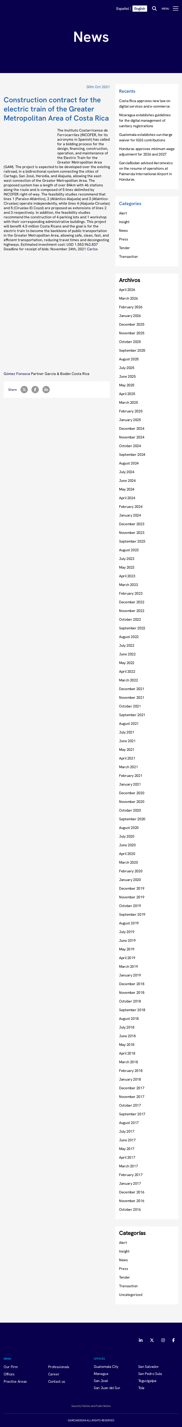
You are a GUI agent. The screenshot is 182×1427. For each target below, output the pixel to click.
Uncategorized (130, 1294)
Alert (123, 213)
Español (122, 8)
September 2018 (132, 1010)
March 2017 (128, 1166)
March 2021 (128, 767)
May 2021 (126, 749)
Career (54, 1374)
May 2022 (126, 662)
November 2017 (131, 1096)
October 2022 (130, 619)
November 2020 (131, 801)
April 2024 (127, 498)
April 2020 (127, 853)
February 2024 (130, 506)
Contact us (56, 1381)
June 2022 (127, 654)
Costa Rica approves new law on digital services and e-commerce (144, 103)
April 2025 (127, 393)
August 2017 (129, 1122)
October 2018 (130, 1001)
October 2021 (130, 706)
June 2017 (127, 1140)
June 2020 (127, 845)
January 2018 (130, 1079)
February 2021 (130, 775)
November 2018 (131, 992)
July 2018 (126, 1027)
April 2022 (127, 671)
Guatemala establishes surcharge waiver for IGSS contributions (145, 137)
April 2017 (127, 1157)
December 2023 (131, 524)
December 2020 (131, 793)
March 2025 (128, 402)
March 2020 (128, 862)
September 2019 (132, 914)
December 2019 (131, 888)
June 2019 (127, 940)
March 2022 (128, 680)
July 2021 (126, 732)
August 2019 (129, 923)
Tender (124, 247)
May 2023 (126, 567)
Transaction (128, 256)
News (123, 230)
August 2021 (129, 723)
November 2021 (131, 697)
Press (123, 239)
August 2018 (129, 1018)
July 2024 (126, 472)
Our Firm (11, 1366)
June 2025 (127, 376)
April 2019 (127, 957)
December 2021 (131, 688)
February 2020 (130, 871)
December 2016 (131, 1192)
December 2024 (131, 428)
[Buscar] (154, 8)
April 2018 (127, 1053)
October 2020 (130, 810)
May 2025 (126, 385)
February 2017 (130, 1174)
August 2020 (129, 827)
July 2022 (126, 645)
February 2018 (130, 1070)
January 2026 (130, 315)
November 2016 (131, 1200)
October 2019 (130, 905)
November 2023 (131, 532)
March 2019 (128, 966)
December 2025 (131, 324)
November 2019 (131, 897)
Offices (9, 1374)
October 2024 (130, 445)
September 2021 (132, 714)
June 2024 (127, 480)
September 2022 (132, 628)
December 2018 (131, 983)
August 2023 (129, 550)
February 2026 (130, 307)
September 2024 (132, 454)
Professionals (58, 1366)
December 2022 (131, 602)
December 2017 (131, 1088)
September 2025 (132, 350)
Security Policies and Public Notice (90, 1406)
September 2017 (132, 1114)
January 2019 (130, 975)
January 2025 (130, 419)
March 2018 (128, 1062)
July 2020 (126, 836)
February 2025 (130, 411)
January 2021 (130, 784)
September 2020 (132, 819)
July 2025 (126, 367)
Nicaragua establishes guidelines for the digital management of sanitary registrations (145, 120)
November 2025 (131, 333)
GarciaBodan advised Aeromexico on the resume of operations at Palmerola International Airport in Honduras (145, 171)
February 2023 (130, 593)
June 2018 (127, 1036)
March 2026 (128, 298)
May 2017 (126, 1148)
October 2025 (130, 341)
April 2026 (127, 289)
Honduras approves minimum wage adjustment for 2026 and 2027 (146, 151)
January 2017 (130, 1183)
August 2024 (129, 463)
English (139, 8)
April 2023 (127, 576)
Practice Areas (15, 1381)
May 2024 (126, 489)
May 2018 (126, 1044)
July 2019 (126, 931)
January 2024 (130, 515)
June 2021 (127, 741)
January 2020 (130, 879)
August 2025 (129, 359)
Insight (124, 221)
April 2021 (127, 758)
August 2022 (129, 636)
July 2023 (126, 558)
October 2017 (130, 1105)
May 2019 (126, 949)
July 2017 (126, 1131)
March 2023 (128, 584)
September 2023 (132, 541)
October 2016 (130, 1209)
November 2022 (131, 610)
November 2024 (131, 437)
